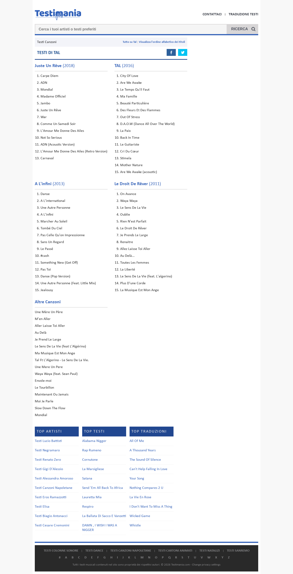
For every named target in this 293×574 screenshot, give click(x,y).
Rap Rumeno (91, 450)
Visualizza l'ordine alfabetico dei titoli (162, 42)
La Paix (125, 131)
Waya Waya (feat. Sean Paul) (56, 374)
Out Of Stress (130, 117)
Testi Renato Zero (48, 460)
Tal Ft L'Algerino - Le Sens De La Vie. (62, 360)
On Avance (128, 194)
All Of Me (137, 441)
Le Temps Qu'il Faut (134, 90)
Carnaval (47, 158)
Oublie (125, 215)
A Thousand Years (143, 450)
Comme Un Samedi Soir (58, 124)
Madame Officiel (53, 96)
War (44, 117)
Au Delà (40, 333)
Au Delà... (127, 256)
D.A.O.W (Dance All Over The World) (147, 124)
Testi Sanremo (238, 550)
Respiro (87, 507)
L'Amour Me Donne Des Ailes (62, 131)
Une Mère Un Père (49, 312)
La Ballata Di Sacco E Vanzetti (104, 516)
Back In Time (129, 138)
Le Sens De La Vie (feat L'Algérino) (60, 346)
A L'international (53, 201)
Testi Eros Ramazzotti (50, 497)
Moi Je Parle (44, 401)
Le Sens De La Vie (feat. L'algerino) (146, 276)
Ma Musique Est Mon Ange (55, 353)
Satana (87, 478)
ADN (44, 83)
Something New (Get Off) (59, 263)
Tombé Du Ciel (51, 228)
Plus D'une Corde (133, 283)
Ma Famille (128, 96)
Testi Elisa (42, 507)
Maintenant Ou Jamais (51, 394)
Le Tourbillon (44, 388)
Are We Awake (131, 83)
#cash (45, 256)
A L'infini (47, 215)
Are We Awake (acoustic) (138, 172)
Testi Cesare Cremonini (52, 525)
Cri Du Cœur (129, 151)
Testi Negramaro (47, 450)
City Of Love (129, 76)
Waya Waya (129, 201)
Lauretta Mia (92, 497)
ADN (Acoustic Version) (58, 144)
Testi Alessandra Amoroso (54, 478)
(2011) (137, 184)
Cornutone (90, 460)
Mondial (47, 90)
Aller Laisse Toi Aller (50, 326)
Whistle (135, 525)
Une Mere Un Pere (49, 367)
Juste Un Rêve (51, 110)
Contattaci (212, 14)
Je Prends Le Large (134, 235)
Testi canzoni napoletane (130, 550)
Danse (45, 194)
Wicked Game (140, 516)
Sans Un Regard (52, 242)
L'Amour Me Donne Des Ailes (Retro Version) (74, 151)
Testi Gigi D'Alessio (49, 469)
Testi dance (94, 550)
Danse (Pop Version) (55, 276)
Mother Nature (131, 165)
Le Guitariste (129, 144)
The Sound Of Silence (145, 460)
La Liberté (127, 269)
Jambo (45, 103)
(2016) (124, 66)
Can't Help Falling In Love (148, 469)
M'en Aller (43, 319)
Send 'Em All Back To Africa (102, 488)
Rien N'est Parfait (133, 221)
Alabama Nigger (94, 441)
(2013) (50, 184)
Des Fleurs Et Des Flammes (140, 110)
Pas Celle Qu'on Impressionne (63, 235)
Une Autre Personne (55, 208)
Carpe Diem (49, 76)
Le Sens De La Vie (133, 208)
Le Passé (47, 249)
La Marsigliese (93, 469)
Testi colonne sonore (61, 550)
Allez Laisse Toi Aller (135, 249)
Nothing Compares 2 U (146, 488)
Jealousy (47, 290)
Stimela (125, 158)
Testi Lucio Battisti (48, 441)
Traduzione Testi (243, 14)
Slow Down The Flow (50, 408)
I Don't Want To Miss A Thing (151, 507)
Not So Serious (51, 138)
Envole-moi (43, 381)
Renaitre (126, 242)
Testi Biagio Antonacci (51, 516)
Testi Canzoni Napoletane (53, 488)
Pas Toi (46, 269)
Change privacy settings (206, 564)
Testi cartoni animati (175, 550)
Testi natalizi (209, 550)
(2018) (55, 66)
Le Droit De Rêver (133, 228)
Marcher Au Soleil (54, 221)
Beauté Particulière (134, 103)
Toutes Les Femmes (134, 263)
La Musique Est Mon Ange (139, 290)
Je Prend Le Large (48, 339)
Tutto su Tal (129, 42)
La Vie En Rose (140, 497)
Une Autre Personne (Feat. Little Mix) (68, 283)
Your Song (137, 478)
